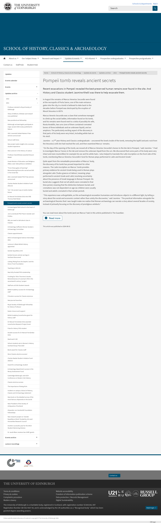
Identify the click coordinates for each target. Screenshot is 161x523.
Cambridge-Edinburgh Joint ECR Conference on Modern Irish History (19, 377)
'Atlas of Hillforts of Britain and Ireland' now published (20, 115)
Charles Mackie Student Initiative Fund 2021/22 (20, 184)
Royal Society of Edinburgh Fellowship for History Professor (20, 306)
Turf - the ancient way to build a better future (20, 191)
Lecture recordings (12, 444)
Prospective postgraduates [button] (140, 58)
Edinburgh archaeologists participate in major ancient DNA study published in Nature (20, 126)
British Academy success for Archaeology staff (21, 291)
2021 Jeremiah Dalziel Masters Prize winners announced (19, 134)
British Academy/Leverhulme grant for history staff (20, 316)
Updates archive (11, 93)
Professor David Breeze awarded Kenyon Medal (21, 156)
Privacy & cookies (10, 494)
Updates (8, 74)
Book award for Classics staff (17, 350)
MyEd (155, 3)
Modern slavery (9, 500)
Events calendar (11, 80)
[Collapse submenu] (37, 93)
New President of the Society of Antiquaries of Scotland (18, 405)
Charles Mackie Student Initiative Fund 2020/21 (20, 359)
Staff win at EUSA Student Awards (18, 285)
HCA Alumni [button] (90, 58)
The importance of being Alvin (17, 386)
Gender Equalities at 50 (15, 251)
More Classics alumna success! (17, 354)
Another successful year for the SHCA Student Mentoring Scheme (20, 427)
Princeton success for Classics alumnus (20, 296)
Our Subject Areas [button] (29, 58)
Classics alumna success (15, 382)
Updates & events (90, 73)
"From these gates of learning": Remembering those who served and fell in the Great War (21, 170)
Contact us (7, 65)
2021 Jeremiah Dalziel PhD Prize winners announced (21, 178)
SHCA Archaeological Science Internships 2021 (21, 239)
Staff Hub (20, 65)
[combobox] (131, 8)
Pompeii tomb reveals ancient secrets (20, 203)
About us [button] (13, 58)
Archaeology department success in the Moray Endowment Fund (20, 370)
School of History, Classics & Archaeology (66, 73)
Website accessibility (64, 491)
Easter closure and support (16, 311)
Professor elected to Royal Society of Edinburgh (19, 108)
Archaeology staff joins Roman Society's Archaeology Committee (20, 228)
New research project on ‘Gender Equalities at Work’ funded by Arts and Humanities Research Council (20, 419)
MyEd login (151, 508)
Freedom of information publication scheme (74, 494)
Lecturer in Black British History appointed (18, 245)
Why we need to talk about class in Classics (19, 221)
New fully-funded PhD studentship (19, 272)
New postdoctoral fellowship (17, 120)
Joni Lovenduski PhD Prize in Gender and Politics (21, 215)
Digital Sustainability (64, 500)
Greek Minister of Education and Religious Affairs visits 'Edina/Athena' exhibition (21, 162)
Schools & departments (142, 3)
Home (46, 73)
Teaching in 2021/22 (14, 268)
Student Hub (32, 65)
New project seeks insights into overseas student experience (21, 145)
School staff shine (13, 140)
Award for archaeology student (18, 365)
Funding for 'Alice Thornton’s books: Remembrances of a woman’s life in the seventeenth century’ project (20, 279)
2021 (7, 103)
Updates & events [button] (72, 58)
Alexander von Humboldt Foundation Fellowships (20, 411)
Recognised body (82, 508)
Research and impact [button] (51, 58)
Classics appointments (15, 233)
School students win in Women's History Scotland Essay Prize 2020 (21, 344)
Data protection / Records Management (72, 497)
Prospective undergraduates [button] (112, 58)
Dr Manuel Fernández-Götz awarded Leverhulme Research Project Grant (19, 323)
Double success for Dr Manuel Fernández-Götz (21, 334)
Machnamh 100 (12, 339)
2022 (7, 99)
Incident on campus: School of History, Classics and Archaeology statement (20, 392)
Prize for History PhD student (17, 328)
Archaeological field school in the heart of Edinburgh (21, 208)
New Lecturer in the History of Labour (20, 151)
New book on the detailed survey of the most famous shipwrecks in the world (20, 398)
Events (7, 87)
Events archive (10, 437)
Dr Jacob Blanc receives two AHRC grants (21, 432)
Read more (52, 244)
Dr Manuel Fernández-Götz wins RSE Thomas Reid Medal (19, 198)
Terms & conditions (11, 491)
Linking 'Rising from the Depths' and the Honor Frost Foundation (21, 263)
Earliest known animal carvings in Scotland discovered (18, 256)
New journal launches (15, 300)
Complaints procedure (12, 497)
